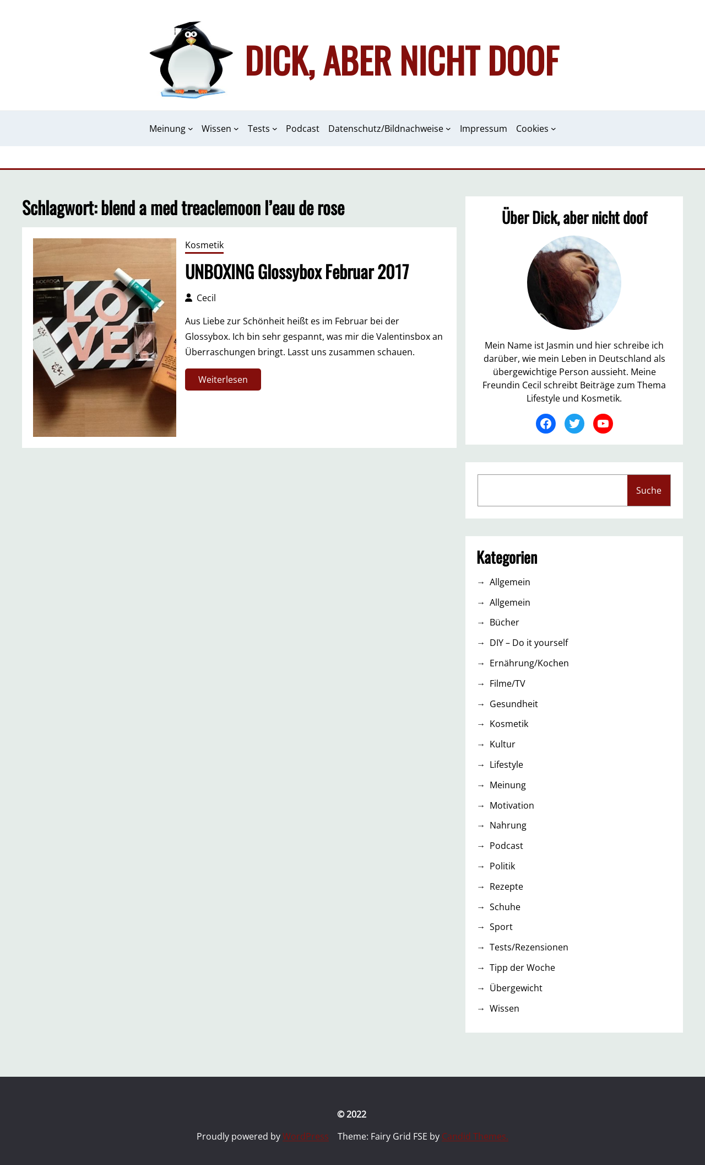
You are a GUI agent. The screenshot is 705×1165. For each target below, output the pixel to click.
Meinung (508, 785)
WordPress (306, 1136)
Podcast (506, 846)
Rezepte (506, 886)
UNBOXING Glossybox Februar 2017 (297, 271)
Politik (502, 866)
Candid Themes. (475, 1136)
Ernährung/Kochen (529, 663)
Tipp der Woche (522, 967)
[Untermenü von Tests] (275, 128)
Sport (501, 927)
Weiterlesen (226, 381)
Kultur (503, 744)
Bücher (504, 622)
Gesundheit (514, 704)
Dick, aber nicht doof (401, 59)
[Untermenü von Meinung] (190, 128)
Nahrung (508, 825)
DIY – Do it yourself (529, 643)
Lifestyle (506, 764)
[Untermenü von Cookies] (553, 128)
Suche (648, 490)
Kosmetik (204, 245)
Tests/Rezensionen (529, 947)
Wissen (504, 1008)
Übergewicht (516, 988)
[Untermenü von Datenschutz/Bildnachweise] (448, 128)
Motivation (512, 805)
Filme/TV (507, 683)
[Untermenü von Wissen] (236, 128)
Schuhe (505, 907)
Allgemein (510, 582)
